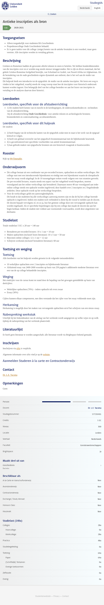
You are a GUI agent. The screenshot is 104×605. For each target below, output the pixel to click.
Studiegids (96, 3)
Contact (65, 596)
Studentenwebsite (43, 596)
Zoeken (53, 14)
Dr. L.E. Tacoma (10, 375)
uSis (18, 348)
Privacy (56, 596)
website (46, 354)
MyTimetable (16, 159)
